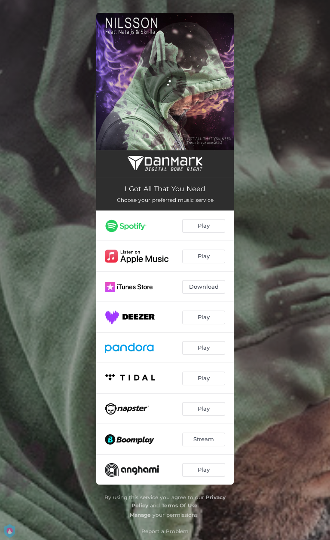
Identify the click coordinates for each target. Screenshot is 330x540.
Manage (140, 515)
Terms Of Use (180, 505)
